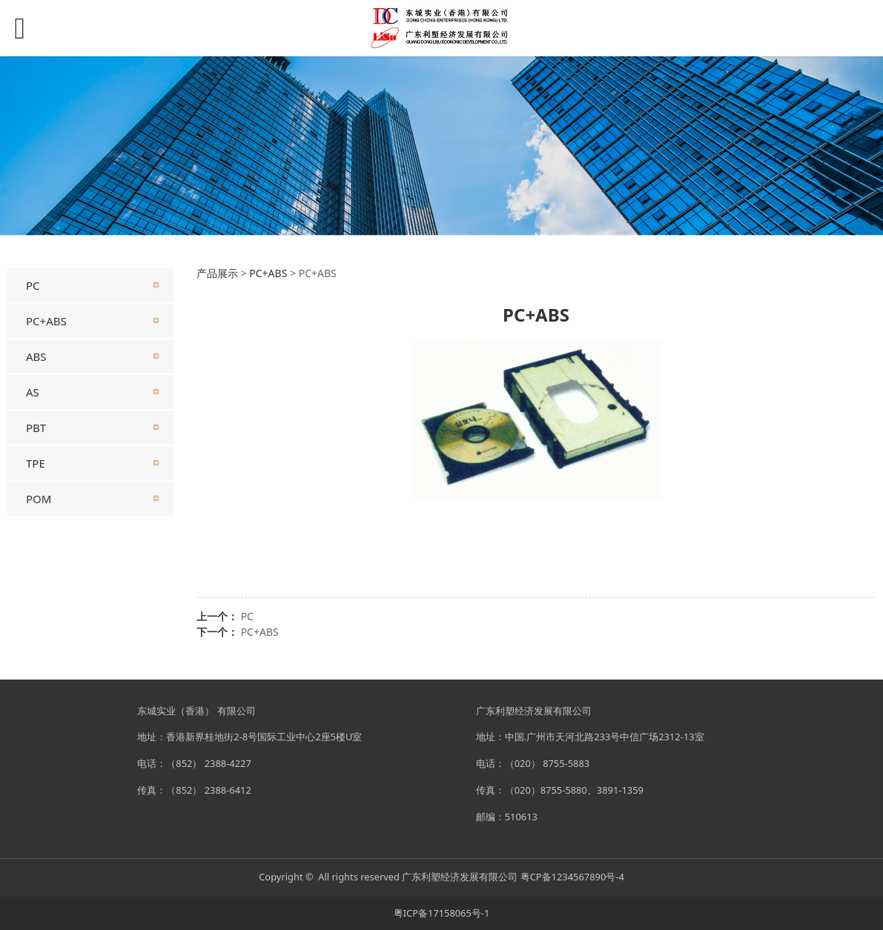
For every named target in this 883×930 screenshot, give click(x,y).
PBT (36, 427)
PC (33, 285)
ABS (36, 356)
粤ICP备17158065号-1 (442, 913)
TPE (35, 463)
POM (38, 498)
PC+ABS (46, 320)
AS (32, 392)
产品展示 (217, 273)
